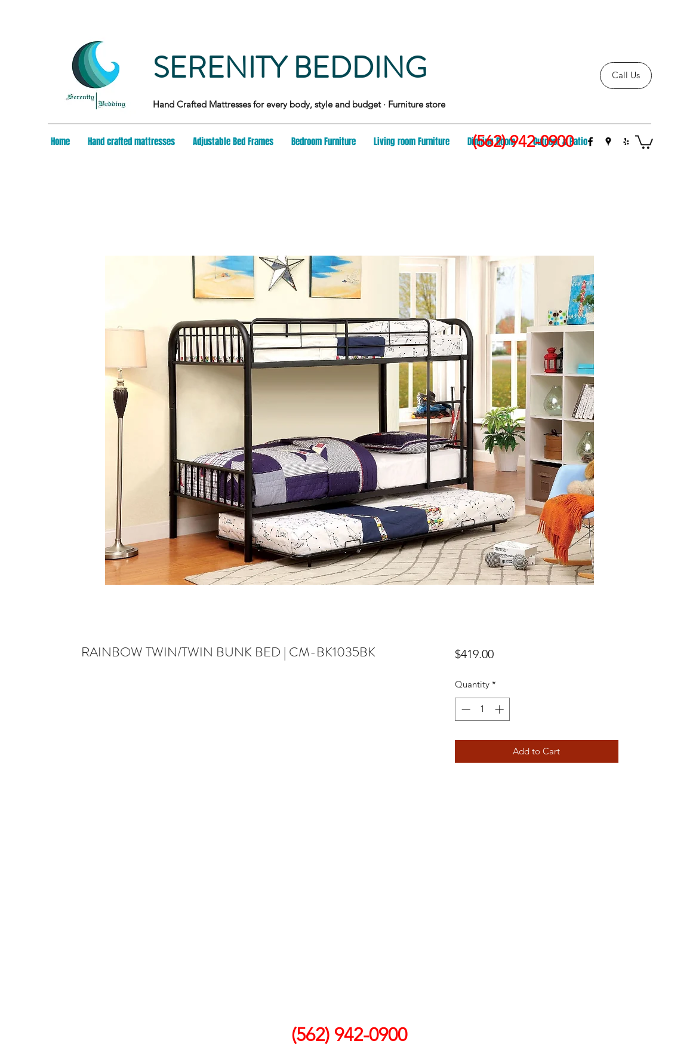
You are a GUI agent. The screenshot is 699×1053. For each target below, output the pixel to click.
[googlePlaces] (608, 142)
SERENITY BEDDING (290, 68)
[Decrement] (465, 709)
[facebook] (590, 142)
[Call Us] (626, 75)
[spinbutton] (482, 709)
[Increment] (500, 709)
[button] (644, 141)
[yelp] (626, 142)
